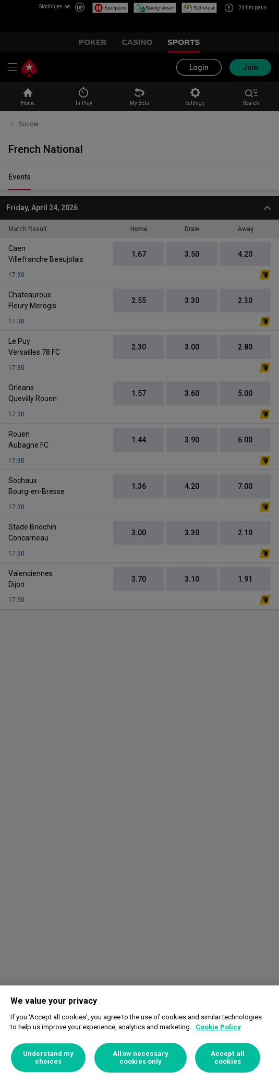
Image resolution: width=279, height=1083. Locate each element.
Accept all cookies (228, 1058)
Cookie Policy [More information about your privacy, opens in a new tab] (218, 1027)
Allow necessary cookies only (140, 1058)
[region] (139, 1034)
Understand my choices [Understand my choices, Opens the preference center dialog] (48, 1058)
